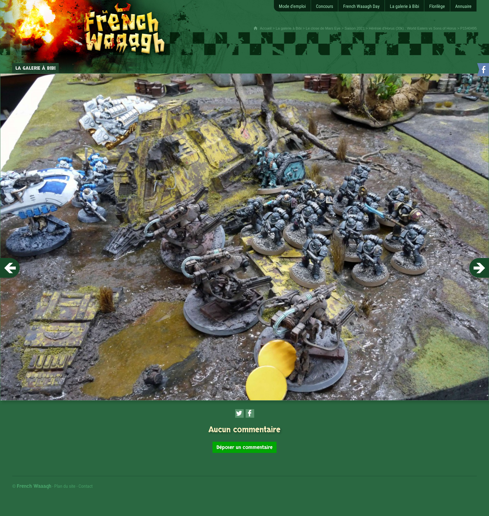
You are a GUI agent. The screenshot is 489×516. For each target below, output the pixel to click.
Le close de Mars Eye (323, 28)
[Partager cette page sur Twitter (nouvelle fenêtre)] (239, 413)
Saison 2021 (355, 28)
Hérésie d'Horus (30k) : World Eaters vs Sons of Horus (412, 28)
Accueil (266, 28)
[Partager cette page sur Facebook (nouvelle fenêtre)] (250, 413)
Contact (85, 486)
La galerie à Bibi (289, 28)
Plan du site (65, 486)
